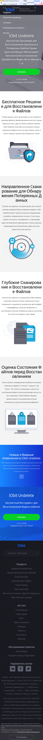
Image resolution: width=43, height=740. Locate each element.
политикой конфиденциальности (28, 732)
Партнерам (16, 8)
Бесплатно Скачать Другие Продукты (21, 593)
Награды (21, 626)
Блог (21, 618)
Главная (34, 694)
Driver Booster (21, 577)
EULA (20, 690)
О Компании (22, 610)
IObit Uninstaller (21, 589)
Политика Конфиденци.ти (15, 687)
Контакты (21, 635)
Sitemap (21, 639)
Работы (21, 630)
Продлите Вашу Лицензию (21, 655)
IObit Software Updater (21, 597)
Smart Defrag (21, 585)
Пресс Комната (21, 622)
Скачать (21, 72)
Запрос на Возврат (32, 690)
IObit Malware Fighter (21, 581)
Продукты (27, 694)
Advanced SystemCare (21, 568)
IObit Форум (21, 651)
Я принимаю (21, 737)
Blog (4, 8)
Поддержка (18, 694)
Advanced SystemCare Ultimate (21, 572)
